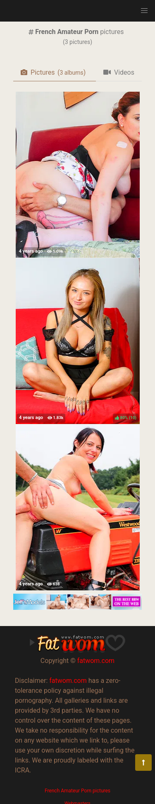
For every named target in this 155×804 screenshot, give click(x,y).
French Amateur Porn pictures (77, 791)
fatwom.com (95, 661)
